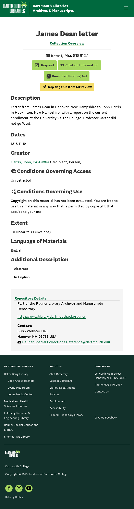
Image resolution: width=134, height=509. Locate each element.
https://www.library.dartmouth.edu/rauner (51, 316)
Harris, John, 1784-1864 (30, 162)
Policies (54, 394)
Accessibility (57, 408)
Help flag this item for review (67, 87)
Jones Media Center (20, 394)
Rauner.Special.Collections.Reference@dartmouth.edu (66, 342)
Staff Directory (58, 374)
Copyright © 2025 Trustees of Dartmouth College (36, 474)
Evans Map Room (19, 387)
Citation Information (79, 65)
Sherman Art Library (17, 436)
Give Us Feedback (106, 417)
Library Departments (62, 387)
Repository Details (30, 298)
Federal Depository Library (66, 415)
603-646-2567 (113, 384)
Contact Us (102, 391)
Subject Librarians (61, 381)
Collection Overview (67, 43)
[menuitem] (9, 489)
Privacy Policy (14, 497)
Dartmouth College (17, 466)
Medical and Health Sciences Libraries (16, 403)
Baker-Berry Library (16, 374)
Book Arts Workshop (21, 381)
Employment (57, 401)
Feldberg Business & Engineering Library (17, 415)
